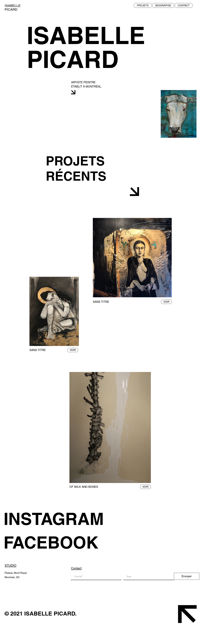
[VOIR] (72, 350)
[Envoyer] (186, 576)
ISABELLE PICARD (13, 7)
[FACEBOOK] (58, 542)
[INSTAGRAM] (58, 519)
